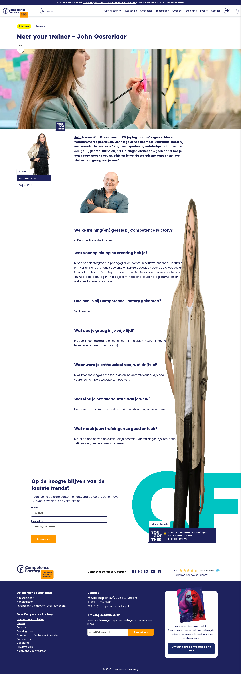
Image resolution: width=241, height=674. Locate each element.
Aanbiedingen (25, 602)
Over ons (177, 10)
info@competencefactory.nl (108, 606)
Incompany (162, 10)
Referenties (24, 639)
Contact (215, 10)
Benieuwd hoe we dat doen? (191, 575)
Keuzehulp (131, 10)
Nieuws (21, 623)
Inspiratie (191, 10)
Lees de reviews (177, 538)
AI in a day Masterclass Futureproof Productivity (110, 2)
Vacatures (23, 643)
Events (204, 10)
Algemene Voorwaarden (31, 651)
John (77, 137)
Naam (34, 507)
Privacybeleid (25, 647)
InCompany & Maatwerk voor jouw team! (41, 606)
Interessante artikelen (30, 619)
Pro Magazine (25, 631)
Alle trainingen (25, 598)
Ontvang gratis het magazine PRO (191, 648)
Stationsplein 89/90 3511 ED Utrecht (112, 598)
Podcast (22, 627)
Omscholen (146, 10)
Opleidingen (112, 10)
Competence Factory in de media (37, 635)
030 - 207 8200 (99, 602)
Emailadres (37, 521)
